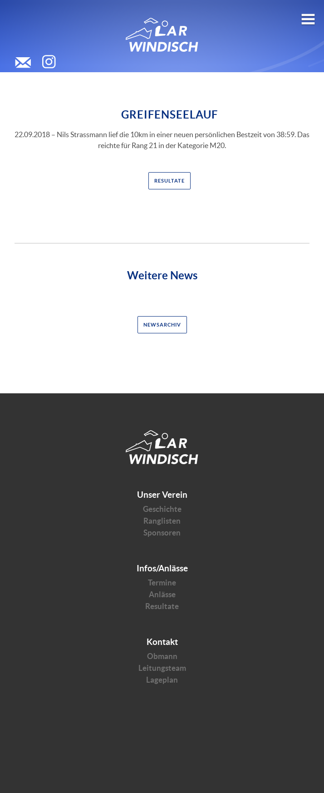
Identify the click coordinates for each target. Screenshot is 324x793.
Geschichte (162, 509)
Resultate (169, 180)
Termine (162, 582)
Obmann (162, 656)
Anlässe (162, 594)
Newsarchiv (162, 324)
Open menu (308, 15)
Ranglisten (162, 520)
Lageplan (162, 679)
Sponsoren (162, 532)
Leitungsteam (162, 668)
